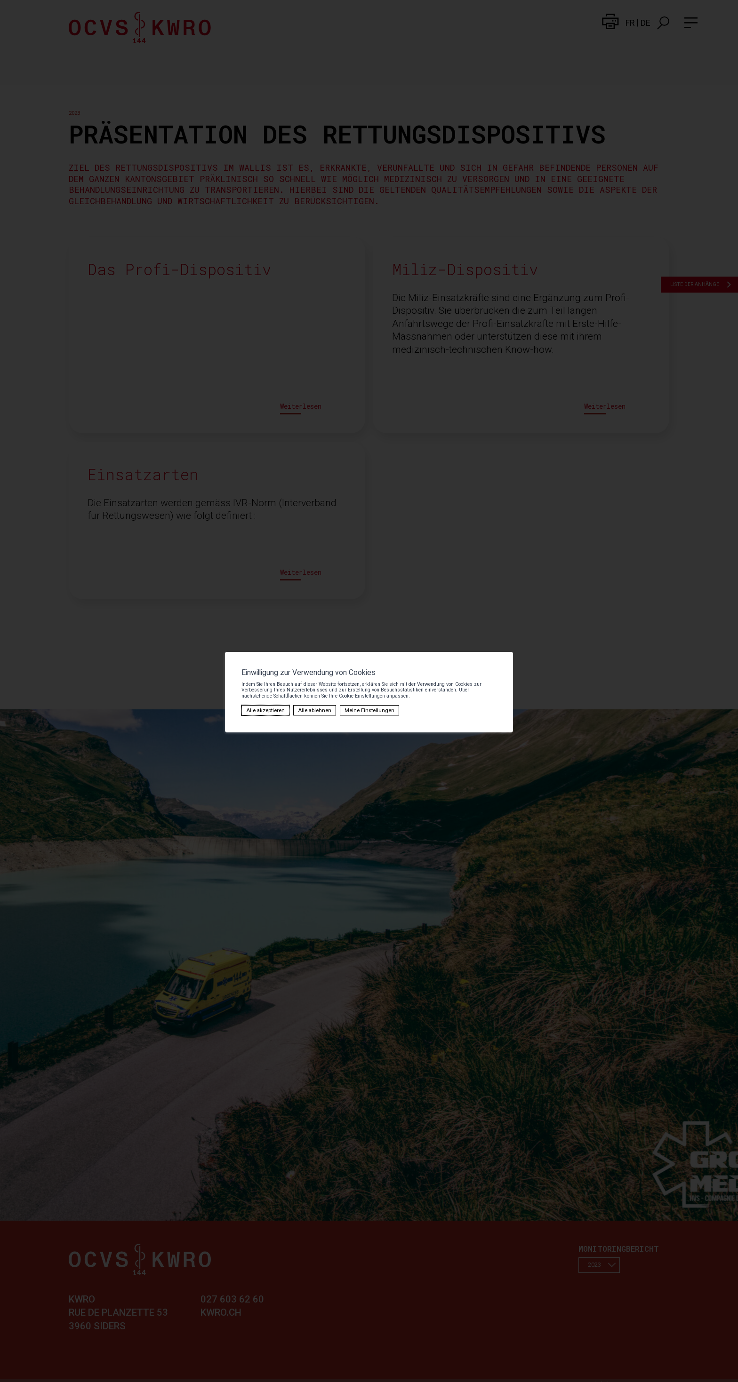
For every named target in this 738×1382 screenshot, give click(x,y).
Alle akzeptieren (185, 706)
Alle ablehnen (231, 706)
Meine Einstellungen (280, 706)
